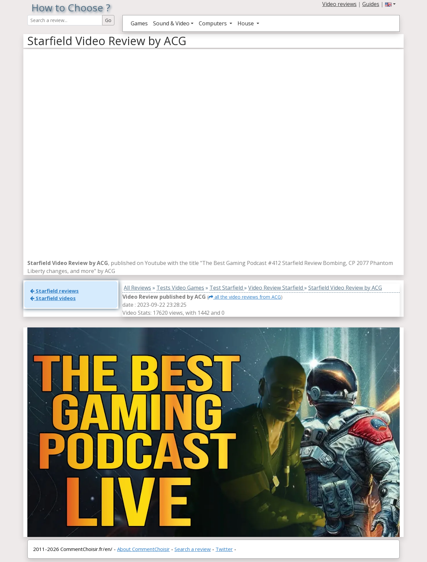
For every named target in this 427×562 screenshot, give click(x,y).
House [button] (246, 23)
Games (139, 23)
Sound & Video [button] (171, 23)
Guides (370, 4)
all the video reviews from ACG (244, 297)
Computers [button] (213, 23)
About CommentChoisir (143, 549)
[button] (390, 4)
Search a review (192, 549)
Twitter (224, 549)
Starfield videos (53, 298)
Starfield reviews (54, 290)
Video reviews (339, 4)
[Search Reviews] (64, 20)
